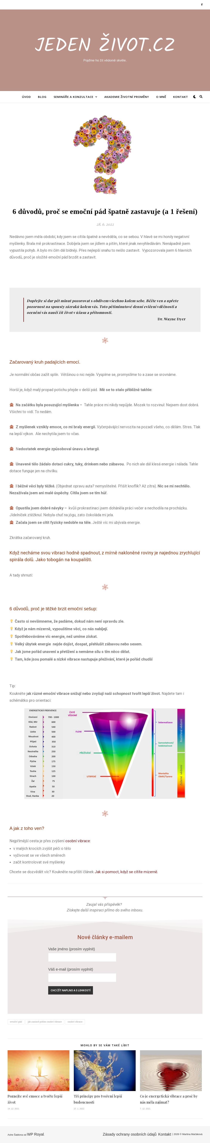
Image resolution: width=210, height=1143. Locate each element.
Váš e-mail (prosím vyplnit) (82, 973)
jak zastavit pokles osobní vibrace (45, 1021)
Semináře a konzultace (73, 97)
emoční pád (16, 1021)
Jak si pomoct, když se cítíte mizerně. (127, 872)
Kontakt (180, 97)
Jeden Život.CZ (105, 46)
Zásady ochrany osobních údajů (130, 1134)
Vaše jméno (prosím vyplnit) (82, 953)
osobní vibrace (77, 841)
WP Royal (35, 1134)
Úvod (26, 97)
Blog (42, 97)
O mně (161, 97)
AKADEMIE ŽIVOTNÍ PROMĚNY (126, 97)
